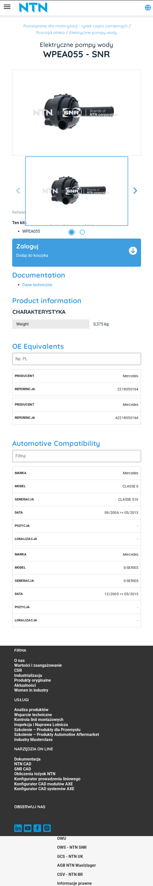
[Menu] (7, 7)
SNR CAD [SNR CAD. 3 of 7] (22, 769)
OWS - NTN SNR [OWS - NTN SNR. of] (72, 847)
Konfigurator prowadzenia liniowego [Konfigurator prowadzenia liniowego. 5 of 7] (47, 778)
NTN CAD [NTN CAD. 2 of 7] (22, 764)
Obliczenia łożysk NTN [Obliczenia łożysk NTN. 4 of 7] (34, 773)
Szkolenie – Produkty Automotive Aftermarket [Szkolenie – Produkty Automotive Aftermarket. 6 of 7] (56, 734)
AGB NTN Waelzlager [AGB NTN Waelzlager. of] (76, 865)
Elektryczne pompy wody (93, 32)
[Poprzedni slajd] (18, 191)
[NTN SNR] (33, 8)
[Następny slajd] (135, 191)
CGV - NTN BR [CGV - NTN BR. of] (70, 874)
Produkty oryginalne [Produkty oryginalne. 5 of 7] (32, 680)
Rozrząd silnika (50, 32)
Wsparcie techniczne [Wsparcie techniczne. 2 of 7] (33, 714)
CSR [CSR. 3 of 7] (18, 670)
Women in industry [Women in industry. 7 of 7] (31, 690)
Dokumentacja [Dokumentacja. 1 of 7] (27, 759)
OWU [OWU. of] (61, 838)
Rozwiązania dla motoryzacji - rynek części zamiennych (75, 25)
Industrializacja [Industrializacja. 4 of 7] (28, 675)
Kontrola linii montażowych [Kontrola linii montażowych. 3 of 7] (38, 719)
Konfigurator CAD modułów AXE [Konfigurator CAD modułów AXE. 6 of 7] (43, 784)
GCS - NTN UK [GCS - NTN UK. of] (70, 856)
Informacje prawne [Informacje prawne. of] (74, 883)
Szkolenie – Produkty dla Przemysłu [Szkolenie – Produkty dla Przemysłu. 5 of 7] (47, 729)
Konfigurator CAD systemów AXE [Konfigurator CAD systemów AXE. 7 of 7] (44, 788)
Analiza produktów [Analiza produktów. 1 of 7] (31, 709)
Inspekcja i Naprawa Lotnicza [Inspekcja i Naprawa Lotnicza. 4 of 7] (41, 724)
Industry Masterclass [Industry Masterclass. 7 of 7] (33, 739)
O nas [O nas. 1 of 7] (19, 660)
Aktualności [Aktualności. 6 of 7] (25, 685)
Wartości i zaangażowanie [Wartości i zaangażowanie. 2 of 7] (38, 665)
